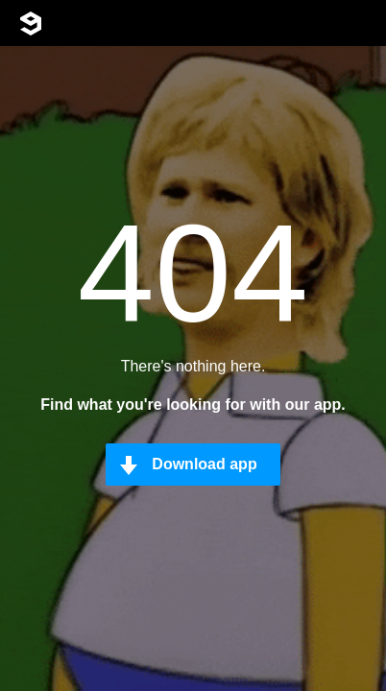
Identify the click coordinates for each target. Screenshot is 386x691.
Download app (204, 464)
